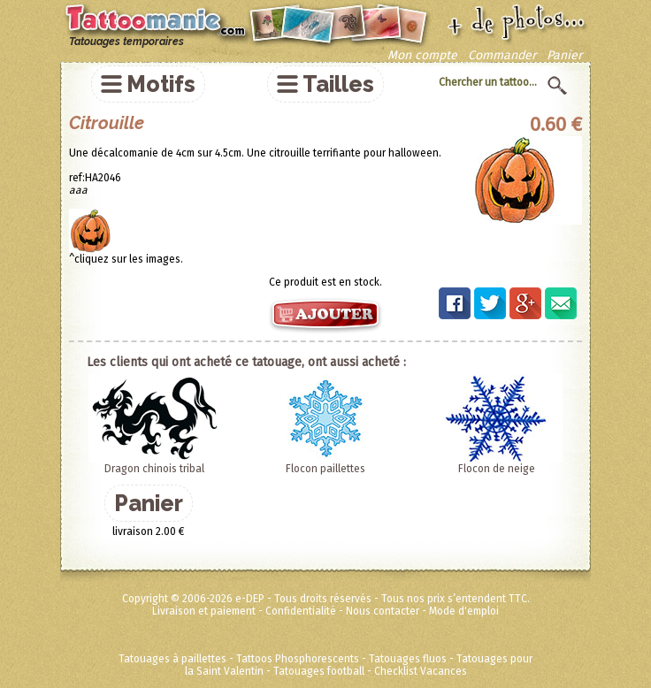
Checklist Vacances (420, 671)
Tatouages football (318, 671)
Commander (502, 55)
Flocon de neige (496, 468)
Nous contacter (382, 611)
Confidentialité (300, 611)
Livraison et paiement (204, 611)
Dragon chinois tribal (154, 468)
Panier (564, 55)
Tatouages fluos (408, 659)
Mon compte (422, 55)
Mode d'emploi (464, 611)
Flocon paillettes (325, 468)
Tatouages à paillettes (172, 659)
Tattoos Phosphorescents (297, 659)
